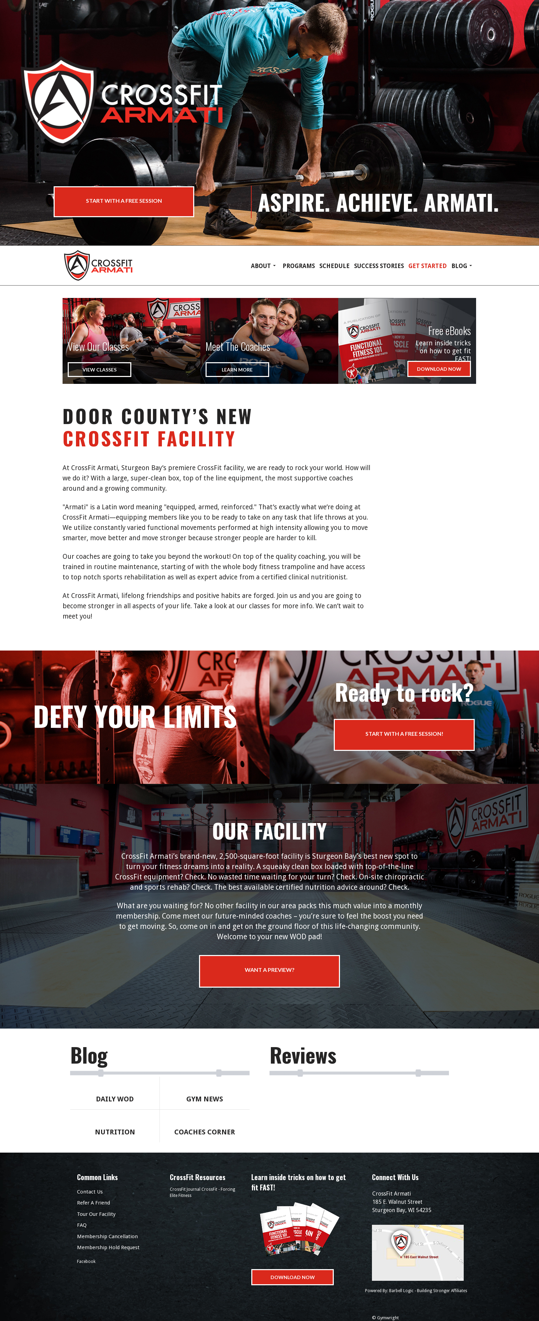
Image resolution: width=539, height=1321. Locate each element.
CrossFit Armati (105, 265)
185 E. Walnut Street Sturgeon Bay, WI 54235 (420, 1201)
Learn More (237, 370)
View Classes (99, 370)
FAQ (82, 1225)
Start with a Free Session (124, 201)
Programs (299, 266)
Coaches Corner (204, 1132)
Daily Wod (115, 1099)
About (261, 266)
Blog (459, 266)
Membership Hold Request (108, 1247)
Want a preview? (270, 969)
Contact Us (90, 1192)
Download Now (439, 369)
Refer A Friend (93, 1203)
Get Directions (420, 1253)
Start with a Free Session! (404, 733)
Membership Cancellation (107, 1236)
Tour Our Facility (96, 1214)
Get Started (427, 266)
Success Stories (379, 266)
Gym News (204, 1099)
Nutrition (115, 1132)
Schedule (334, 266)
